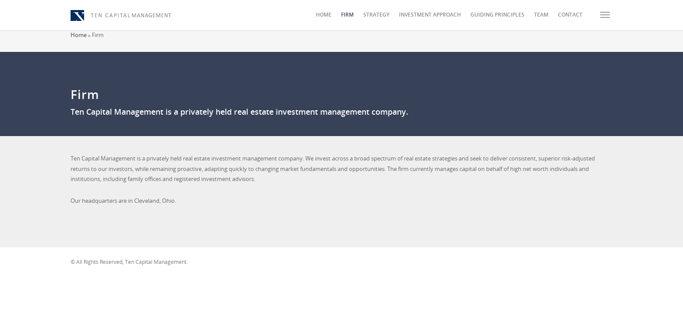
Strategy (376, 14)
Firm (347, 14)
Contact (570, 14)
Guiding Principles (497, 14)
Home (323, 14)
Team (541, 14)
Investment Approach (430, 14)
